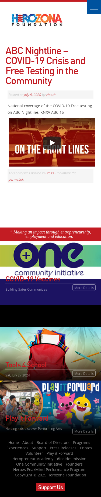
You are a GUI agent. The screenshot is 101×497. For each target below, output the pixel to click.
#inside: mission (71, 458)
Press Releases (63, 447)
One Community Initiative (39, 464)
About (27, 442)
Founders (74, 464)
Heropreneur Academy (32, 458)
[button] (94, 7)
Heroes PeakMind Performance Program (49, 469)
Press (49, 173)
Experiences (17, 447)
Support (39, 447)
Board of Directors (53, 442)
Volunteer (34, 453)
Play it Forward (60, 453)
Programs (81, 442)
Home (13, 442)
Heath (50, 94)
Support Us (50, 487)
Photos (86, 447)
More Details (84, 287)
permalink (15, 179)
